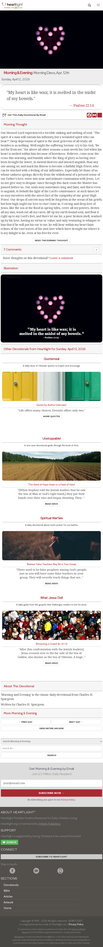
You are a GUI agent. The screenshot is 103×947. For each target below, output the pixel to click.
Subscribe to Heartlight (51, 856)
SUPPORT (8, 830)
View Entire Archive (51, 728)
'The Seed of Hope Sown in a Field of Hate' (51, 484)
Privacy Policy (68, 800)
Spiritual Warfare (51, 518)
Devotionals (11, 885)
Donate (9, 843)
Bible (7, 890)
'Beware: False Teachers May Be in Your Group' (51, 564)
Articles (8, 896)
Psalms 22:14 (83, 105)
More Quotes (51, 416)
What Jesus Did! (51, 598)
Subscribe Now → (51, 793)
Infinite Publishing (49, 823)
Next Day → (76, 722)
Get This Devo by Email (24, 115)
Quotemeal (51, 359)
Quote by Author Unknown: (51, 404)
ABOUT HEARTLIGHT (18, 812)
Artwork (8, 902)
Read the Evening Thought (51, 240)
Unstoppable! (52, 438)
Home (7, 908)
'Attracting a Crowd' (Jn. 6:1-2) (51, 643)
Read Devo (51, 504)
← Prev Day (25, 722)
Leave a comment (61, 258)
